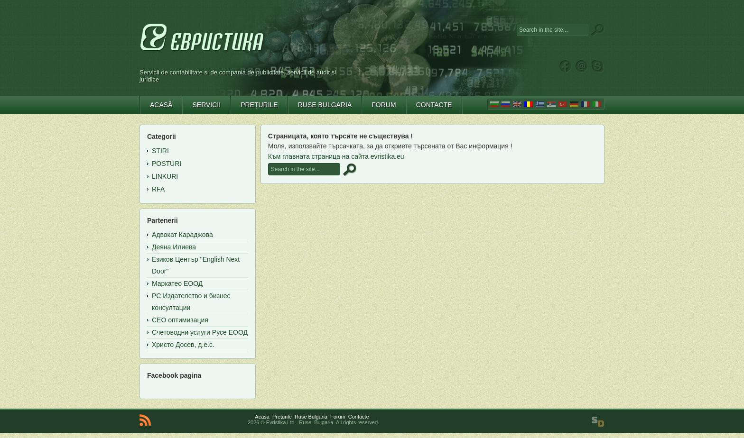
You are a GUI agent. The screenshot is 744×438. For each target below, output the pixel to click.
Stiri (160, 151)
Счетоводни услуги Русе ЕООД (200, 332)
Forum (337, 417)
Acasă (262, 417)
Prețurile (282, 417)
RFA (158, 189)
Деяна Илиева (174, 247)
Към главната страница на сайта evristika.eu (336, 156)
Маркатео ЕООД (177, 283)
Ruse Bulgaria (311, 417)
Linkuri (165, 176)
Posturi (166, 163)
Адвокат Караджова (182, 234)
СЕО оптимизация (180, 320)
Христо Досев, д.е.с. (183, 344)
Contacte (358, 417)
